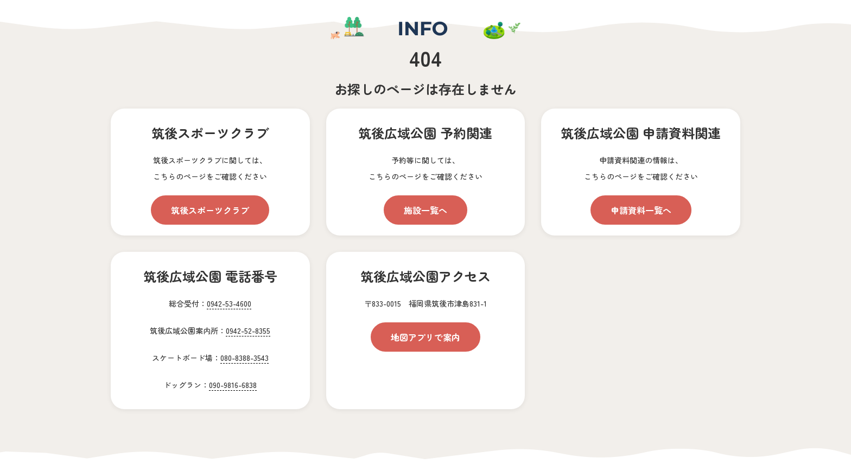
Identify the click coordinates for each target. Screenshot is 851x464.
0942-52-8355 (248, 330)
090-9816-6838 (233, 384)
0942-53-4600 (229, 303)
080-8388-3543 (244, 357)
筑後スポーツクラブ (210, 210)
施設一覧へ (425, 210)
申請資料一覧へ (641, 210)
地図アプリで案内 (425, 337)
